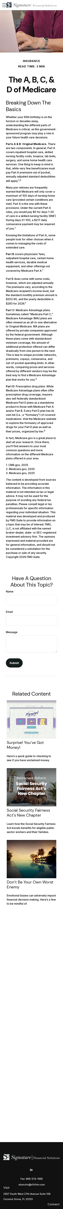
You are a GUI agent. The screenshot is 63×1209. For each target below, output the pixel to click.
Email (9, 611)
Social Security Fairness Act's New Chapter (28, 813)
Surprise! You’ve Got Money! (25, 745)
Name (9, 591)
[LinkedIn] (31, 1170)
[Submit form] (14, 663)
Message (11, 632)
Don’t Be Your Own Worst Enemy (30, 884)
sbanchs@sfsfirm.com (31, 1184)
